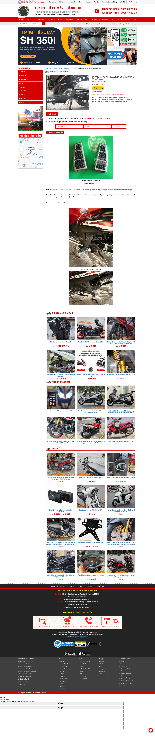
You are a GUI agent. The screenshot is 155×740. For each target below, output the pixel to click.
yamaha (29, 19)
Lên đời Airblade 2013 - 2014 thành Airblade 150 (91, 375)
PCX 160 (62, 674)
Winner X (62, 686)
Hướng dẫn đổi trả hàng (25, 669)
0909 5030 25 (105, 118)
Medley (102, 664)
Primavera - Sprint (105, 674)
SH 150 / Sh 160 (64, 681)
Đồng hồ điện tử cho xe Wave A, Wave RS (91, 575)
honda (21, 19)
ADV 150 (62, 684)
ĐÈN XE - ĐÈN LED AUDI (127, 681)
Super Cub (62, 689)
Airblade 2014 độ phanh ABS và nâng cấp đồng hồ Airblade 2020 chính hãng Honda (121, 411)
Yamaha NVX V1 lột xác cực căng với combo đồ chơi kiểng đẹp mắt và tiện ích (121, 576)
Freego (82, 666)
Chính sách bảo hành (25, 676)
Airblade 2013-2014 (64, 68)
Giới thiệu (62, 2)
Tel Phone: (72, 597)
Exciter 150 (83, 676)
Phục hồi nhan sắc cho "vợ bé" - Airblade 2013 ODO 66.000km (91, 411)
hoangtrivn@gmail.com (80, 636)
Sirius (81, 674)
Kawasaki (69, 19)
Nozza (81, 671)
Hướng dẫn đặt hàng (24, 664)
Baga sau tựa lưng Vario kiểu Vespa (90, 477)
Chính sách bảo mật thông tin (27, 674)
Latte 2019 (83, 664)
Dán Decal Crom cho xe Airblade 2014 (121, 441)
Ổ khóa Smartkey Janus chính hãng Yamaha (121, 477)
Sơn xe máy (124, 666)
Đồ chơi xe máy (23, 682)
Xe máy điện (39, 19)
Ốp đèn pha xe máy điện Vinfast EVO (91, 510)
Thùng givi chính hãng (126, 664)
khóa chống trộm (122, 19)
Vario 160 (62, 669)
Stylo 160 (62, 661)
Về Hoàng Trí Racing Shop (26, 661)
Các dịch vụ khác (125, 686)
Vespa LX (102, 669)
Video (133, 19)
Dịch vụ (88, 2)
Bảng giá (79, 19)
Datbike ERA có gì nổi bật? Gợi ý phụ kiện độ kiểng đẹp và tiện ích (121, 511)
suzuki (53, 19)
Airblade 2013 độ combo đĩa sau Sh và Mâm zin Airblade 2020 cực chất (61, 442)
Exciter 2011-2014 (85, 661)
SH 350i (62, 671)
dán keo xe (96, 19)
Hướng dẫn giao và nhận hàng (27, 671)
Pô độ (122, 661)
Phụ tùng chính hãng (126, 673)
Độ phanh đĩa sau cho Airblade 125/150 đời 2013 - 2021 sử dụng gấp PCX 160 (121, 342)
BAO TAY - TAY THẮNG (126, 683)
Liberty (102, 661)
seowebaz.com (30, 693)
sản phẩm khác (107, 19)
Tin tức (96, 2)
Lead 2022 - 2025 (64, 664)
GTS (101, 666)
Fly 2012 (102, 671)
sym (47, 19)
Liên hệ (122, 2)
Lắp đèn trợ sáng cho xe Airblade (60, 342)
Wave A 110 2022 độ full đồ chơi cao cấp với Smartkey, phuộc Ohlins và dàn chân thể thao (60, 543)
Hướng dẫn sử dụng (75, 2)
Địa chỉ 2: (60, 602)
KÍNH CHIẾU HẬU (125, 678)
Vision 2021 (63, 676)
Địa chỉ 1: (58, 594)
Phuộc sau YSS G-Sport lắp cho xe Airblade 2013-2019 (61, 375)
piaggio (61, 19)
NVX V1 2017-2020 (85, 669)
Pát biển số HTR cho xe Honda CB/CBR (90, 543)
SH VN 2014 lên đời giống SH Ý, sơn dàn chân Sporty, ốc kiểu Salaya (61, 478)
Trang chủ (52, 2)
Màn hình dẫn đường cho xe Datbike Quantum (60, 511)
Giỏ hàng (134, 2)
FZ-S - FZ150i (83, 679)
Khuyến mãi (100, 586)
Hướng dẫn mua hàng (109, 2)
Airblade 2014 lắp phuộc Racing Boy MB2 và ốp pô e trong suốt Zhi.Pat (91, 442)
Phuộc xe (123, 676)
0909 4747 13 (91, 118)
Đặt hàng (99, 88)
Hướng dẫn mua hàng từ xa (26, 666)
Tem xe (86, 19)
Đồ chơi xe (22, 684)
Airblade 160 (63, 666)
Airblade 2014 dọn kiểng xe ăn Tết (61, 411)
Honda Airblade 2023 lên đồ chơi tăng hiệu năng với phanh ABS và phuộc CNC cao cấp (121, 543)
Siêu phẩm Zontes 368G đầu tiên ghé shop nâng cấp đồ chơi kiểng (60, 576)
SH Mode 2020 (64, 679)
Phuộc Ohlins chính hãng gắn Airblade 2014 (121, 375)
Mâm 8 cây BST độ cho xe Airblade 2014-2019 (91, 342)
